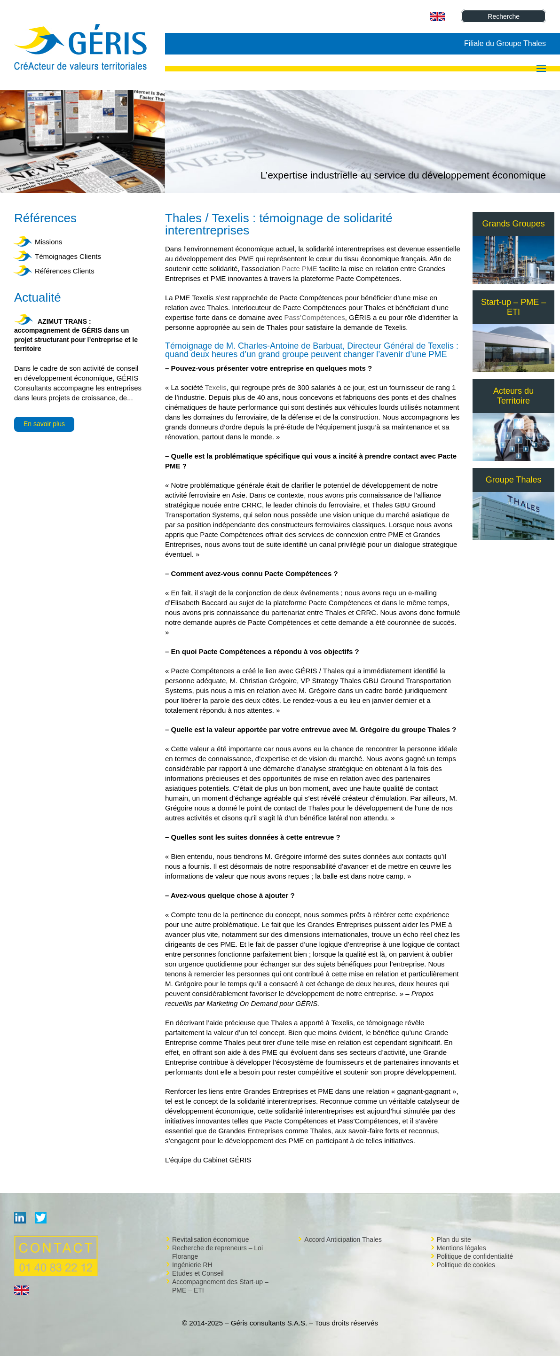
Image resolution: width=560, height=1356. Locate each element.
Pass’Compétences (314, 317)
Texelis (216, 387)
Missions (48, 242)
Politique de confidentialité (475, 1256)
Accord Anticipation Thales (343, 1239)
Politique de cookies (466, 1265)
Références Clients (65, 271)
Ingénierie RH (192, 1265)
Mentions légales (461, 1248)
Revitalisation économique (210, 1239)
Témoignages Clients (68, 256)
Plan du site (454, 1239)
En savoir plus (44, 424)
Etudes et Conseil (198, 1273)
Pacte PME (299, 269)
